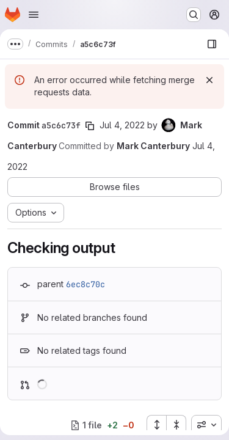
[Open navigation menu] (33, 14)
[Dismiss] (209, 80)
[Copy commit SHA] (89, 126)
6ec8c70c (85, 284)
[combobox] (206, 425)
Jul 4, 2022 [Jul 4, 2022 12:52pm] (122, 125)
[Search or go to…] (193, 14)
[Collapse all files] (176, 425)
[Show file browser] (212, 44)
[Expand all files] (156, 425)
